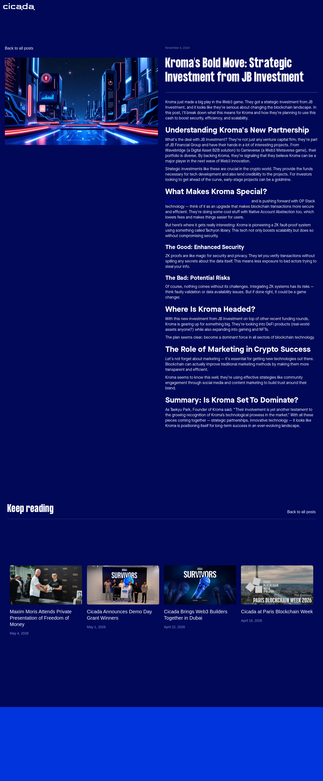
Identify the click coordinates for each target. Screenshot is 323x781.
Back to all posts (19, 48)
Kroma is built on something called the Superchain (207, 201)
